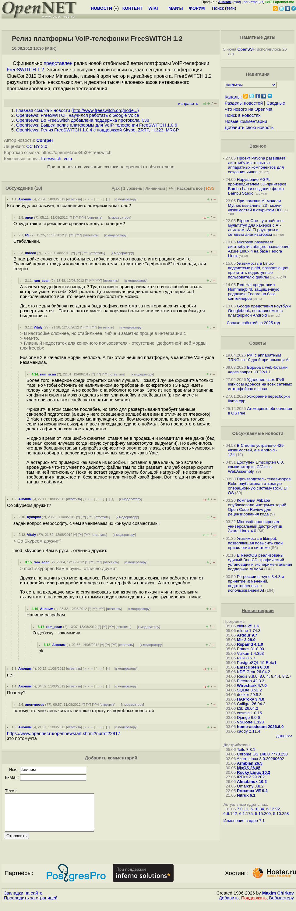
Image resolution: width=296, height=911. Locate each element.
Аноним (25, 199)
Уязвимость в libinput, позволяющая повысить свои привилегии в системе (255, 543)
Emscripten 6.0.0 (253, 667)
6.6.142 (230, 813)
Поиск (218, 8)
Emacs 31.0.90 (250, 649)
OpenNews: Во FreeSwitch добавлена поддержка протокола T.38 (82, 120)
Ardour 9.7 (247, 635)
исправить (188, 103)
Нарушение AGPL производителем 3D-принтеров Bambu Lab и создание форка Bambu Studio (257, 186)
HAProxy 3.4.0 (250, 699)
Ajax (116, 188)
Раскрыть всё (190, 188)
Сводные (275, 103)
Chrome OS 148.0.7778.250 (262, 754)
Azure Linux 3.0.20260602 (260, 758)
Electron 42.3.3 (250, 681)
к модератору (126, 199)
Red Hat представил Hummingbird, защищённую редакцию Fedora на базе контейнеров (253, 291)
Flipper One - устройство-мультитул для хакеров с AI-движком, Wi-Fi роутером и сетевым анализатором (256, 227)
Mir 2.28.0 (246, 639)
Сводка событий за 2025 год (253, 323)
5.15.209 (263, 813)
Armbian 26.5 (250, 763)
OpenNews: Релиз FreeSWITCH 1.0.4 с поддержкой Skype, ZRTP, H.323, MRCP (97, 129)
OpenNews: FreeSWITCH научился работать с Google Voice (77, 115)
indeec (30, 253)
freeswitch (51, 158)
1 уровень (132, 188)
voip (68, 158)
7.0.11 (242, 809)
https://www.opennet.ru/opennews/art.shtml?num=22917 (63, 733)
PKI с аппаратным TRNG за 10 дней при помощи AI (259, 357)
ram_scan (41, 280)
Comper (45, 140)
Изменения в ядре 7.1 (244, 820)
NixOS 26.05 (248, 768)
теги (231, 8)
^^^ (82, 217)
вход (237, 2)
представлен (58, 63)
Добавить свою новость (249, 127)
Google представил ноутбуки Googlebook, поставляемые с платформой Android (259, 310)
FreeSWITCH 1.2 (25, 69)
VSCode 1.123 (250, 722)
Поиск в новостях (243, 115)
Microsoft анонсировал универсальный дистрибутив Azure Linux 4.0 (255, 526)
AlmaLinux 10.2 (252, 781)
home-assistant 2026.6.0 (260, 726)
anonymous (34, 704)
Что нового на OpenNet (249, 109)
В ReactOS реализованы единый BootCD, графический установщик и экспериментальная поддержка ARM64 (260, 562)
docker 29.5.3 (249, 694)
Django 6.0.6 (248, 717)
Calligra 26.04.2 (251, 703)
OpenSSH (246, 49)
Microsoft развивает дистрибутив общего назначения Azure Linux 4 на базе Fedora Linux (259, 249)
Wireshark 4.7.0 (252, 685)
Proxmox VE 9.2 (252, 790)
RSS (210, 188)
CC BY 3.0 (36, 146)
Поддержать (254, 905)
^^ (75, 217)
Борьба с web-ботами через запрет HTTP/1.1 (258, 369)
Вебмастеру (281, 905)
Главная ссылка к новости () (77, 110)
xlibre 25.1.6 (248, 626)
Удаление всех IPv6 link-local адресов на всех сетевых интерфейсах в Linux (260, 384)
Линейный (155, 188)
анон (29, 217)
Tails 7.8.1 (246, 749)
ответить (74, 199)
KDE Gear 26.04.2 (253, 671)
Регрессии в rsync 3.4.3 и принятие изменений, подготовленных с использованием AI (256, 583)
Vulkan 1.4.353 (250, 653)
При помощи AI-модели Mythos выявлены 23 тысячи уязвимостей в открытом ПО (255, 205)
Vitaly (38, 327)
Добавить (229, 905)
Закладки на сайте (23, 900)
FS (27, 235)
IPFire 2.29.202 (251, 777)
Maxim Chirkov (278, 900)
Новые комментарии (246, 121)
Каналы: (233, 97)
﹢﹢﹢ (89, 199)
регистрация (253, 2)
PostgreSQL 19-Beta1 (257, 662)
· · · (100, 199)
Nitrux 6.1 (246, 795)
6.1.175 (245, 813)
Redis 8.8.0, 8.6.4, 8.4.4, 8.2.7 (264, 676)
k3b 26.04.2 (247, 708)
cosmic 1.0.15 (249, 713)
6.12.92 (273, 809)
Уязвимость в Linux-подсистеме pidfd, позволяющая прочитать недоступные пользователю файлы (258, 270)
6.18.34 (257, 809)
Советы (257, 343)
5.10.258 (281, 813)
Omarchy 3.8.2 (250, 786)
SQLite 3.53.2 (249, 690)
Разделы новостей (244, 103)
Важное (257, 146)
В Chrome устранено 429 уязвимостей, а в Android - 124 (256, 450)
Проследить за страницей (31, 905)
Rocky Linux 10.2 (253, 772)
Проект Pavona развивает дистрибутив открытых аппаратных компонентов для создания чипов (256, 165)
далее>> (284, 735)
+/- (170, 188)
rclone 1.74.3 (248, 630)
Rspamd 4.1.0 (250, 644)
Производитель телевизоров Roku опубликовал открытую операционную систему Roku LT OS (259, 486)
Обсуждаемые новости (258, 433)
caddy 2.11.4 (248, 731)
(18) (38, 188)
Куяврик (34, 517)
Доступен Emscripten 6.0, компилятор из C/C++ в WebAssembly (256, 467)
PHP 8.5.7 (246, 658)
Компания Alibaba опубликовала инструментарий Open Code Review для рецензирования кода (257, 507)
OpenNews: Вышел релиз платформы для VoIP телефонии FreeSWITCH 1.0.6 (96, 125)
